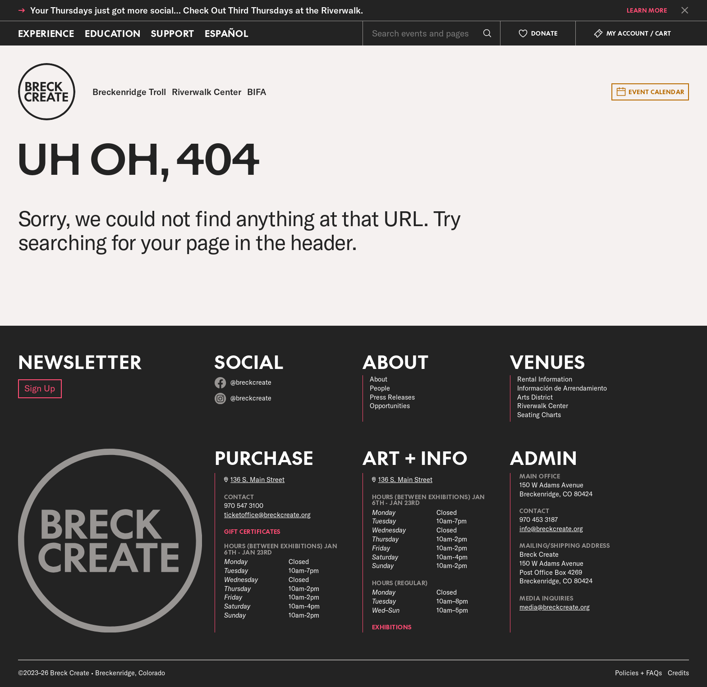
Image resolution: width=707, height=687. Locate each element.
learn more (647, 10)
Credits (678, 673)
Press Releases (392, 397)
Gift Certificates (252, 531)
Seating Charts (539, 415)
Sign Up (39, 388)
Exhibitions (392, 627)
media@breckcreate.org (554, 607)
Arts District (535, 397)
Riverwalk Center (542, 406)
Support (172, 33)
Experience (46, 33)
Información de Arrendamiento (562, 388)
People (380, 388)
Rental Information (544, 379)
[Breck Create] (46, 91)
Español (226, 33)
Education (113, 33)
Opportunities (390, 406)
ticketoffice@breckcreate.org (267, 515)
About (378, 379)
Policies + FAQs (638, 673)
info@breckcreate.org (551, 529)
